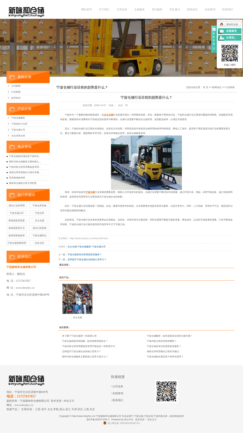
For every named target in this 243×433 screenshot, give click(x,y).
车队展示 (174, 9)
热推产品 (12, 409)
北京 (92, 409)
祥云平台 (128, 419)
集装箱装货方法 (17, 228)
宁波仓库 (39, 213)
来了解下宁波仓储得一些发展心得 (79, 336)
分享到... (231, 37)
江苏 (38, 409)
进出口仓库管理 (17, 205)
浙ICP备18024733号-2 (97, 419)
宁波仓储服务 (18, 118)
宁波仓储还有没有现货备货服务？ (84, 254)
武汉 (80, 409)
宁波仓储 (138, 416)
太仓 (50, 409)
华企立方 (69, 400)
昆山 (62, 409)
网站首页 (86, 9)
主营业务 (122, 9)
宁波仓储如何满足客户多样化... (25, 156)
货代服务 (157, 9)
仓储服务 (139, 9)
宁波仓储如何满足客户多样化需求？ (165, 356)
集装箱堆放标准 (17, 235)
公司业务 (117, 386)
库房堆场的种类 (17, 177)
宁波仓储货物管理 (16, 243)
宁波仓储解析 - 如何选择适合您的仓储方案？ (170, 336)
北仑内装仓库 (18, 135)
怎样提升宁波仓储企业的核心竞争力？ (87, 259)
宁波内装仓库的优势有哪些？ (162, 341)
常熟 (56, 409)
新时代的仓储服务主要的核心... (25, 161)
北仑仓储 (39, 220)
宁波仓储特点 (39, 235)
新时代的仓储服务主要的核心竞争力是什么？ (85, 356)
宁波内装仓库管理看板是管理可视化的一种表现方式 (88, 346)
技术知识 (16, 98)
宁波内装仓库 (160, 416)
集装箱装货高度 (17, 220)
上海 (86, 409)
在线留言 (231, 31)
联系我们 (227, 9)
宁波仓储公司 (18, 129)
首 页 (205, 87)
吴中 (44, 409)
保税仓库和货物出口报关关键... (25, 172)
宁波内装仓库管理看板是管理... (25, 167)
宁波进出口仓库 (19, 123)
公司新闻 (16, 86)
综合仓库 (39, 243)
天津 (74, 409)
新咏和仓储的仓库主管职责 (23, 183)
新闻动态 (192, 9)
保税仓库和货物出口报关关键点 (163, 351)
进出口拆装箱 (39, 228)
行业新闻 (16, 92)
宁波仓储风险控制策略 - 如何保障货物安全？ (85, 341)
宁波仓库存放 (39, 205)
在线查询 (210, 9)
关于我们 (104, 9)
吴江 (68, 409)
